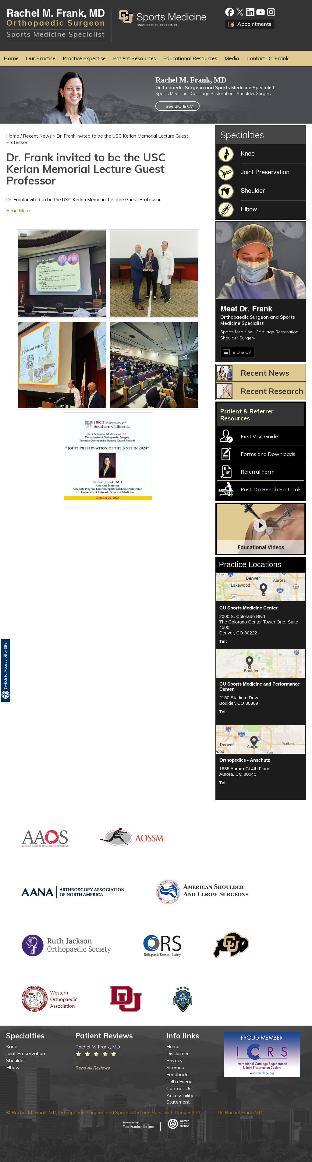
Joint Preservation (25, 1053)
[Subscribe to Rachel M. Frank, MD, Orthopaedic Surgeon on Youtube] (260, 12)
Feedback (177, 1074)
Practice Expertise (84, 58)
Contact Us (178, 1088)
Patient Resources (134, 58)
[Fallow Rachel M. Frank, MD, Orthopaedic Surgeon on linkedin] (250, 12)
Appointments (254, 24)
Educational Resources (190, 58)
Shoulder (15, 1060)
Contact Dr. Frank (267, 58)
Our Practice (40, 58)
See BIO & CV (179, 106)
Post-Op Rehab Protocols (271, 489)
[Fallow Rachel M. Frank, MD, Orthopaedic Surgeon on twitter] (240, 12)
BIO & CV (242, 352)
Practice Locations (250, 564)
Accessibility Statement (179, 1098)
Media (232, 58)
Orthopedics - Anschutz (244, 760)
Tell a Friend (179, 1081)
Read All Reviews (92, 1068)
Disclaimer (177, 1053)
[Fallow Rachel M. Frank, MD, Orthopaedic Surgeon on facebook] (229, 12)
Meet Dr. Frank (246, 309)
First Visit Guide (259, 436)
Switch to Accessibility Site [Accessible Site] (5, 666)
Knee (11, 1046)
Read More (18, 210)
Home (11, 58)
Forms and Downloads (268, 454)
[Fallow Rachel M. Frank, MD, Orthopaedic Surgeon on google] (271, 12)
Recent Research (272, 391)
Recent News (37, 136)
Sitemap (175, 1067)
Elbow (13, 1067)
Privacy (174, 1060)
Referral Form (258, 472)
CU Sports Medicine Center (248, 608)
